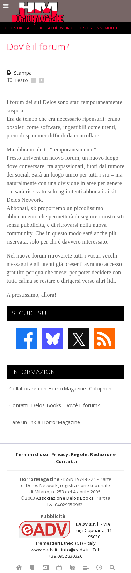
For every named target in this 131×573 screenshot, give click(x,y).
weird (66, 27)
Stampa (19, 72)
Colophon (100, 388)
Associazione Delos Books (65, 498)
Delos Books (46, 405)
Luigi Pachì (46, 27)
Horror (83, 27)
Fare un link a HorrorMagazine (44, 422)
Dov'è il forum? (82, 405)
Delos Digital (17, 27)
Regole (79, 454)
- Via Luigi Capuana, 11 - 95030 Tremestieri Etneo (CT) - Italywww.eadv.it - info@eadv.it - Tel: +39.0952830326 (71, 540)
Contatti (18, 405)
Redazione (103, 454)
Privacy (59, 454)
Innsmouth (107, 27)
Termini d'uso (32, 454)
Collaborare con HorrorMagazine (47, 388)
